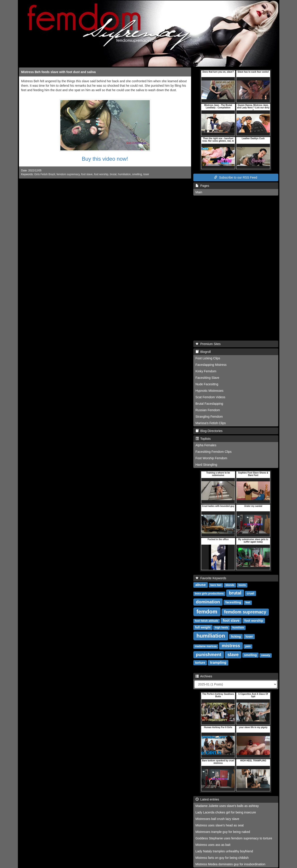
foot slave (87, 174)
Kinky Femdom (206, 371)
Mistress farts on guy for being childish (222, 858)
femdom (206, 612)
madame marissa (206, 646)
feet (247, 602)
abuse (200, 585)
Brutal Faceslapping (209, 403)
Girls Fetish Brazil (44, 174)
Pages (202, 186)
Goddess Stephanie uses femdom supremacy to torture (234, 838)
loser (146, 174)
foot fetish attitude (206, 620)
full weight (203, 627)
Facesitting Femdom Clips (214, 451)
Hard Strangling (206, 464)
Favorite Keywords (211, 578)
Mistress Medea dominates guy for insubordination (230, 864)
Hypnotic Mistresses (209, 390)
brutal (113, 174)
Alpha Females (206, 445)
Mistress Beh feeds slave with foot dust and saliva (58, 72)
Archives (204, 676)
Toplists (203, 438)
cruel (250, 593)
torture (200, 662)
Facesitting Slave (207, 377)
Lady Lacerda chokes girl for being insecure (226, 812)
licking (236, 636)
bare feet (215, 585)
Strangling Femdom (209, 416)
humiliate (238, 627)
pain (248, 646)
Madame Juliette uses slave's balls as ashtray (227, 806)
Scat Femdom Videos (210, 397)
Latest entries (207, 799)
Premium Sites (208, 344)
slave (233, 654)
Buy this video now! (105, 159)
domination (208, 601)
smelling (137, 174)
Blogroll (203, 352)
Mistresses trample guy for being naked (223, 832)
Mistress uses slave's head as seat (220, 825)
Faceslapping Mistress (211, 365)
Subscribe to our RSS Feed (235, 177)
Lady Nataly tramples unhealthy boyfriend (224, 851)
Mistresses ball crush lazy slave (217, 819)
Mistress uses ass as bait (213, 845)
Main (199, 192)
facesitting (233, 602)
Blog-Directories (209, 431)
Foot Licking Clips (208, 358)
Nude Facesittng (207, 384)
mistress (231, 645)
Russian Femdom (208, 410)
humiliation (124, 174)
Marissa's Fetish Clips (211, 423)
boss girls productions (209, 593)
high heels (221, 627)
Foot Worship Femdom (211, 458)
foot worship (101, 174)
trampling (218, 662)
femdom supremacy (68, 174)
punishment (208, 654)
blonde (229, 585)
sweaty (265, 655)
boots (242, 585)
